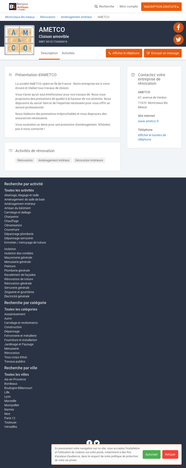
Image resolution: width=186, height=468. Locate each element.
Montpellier (11, 405)
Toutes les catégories (20, 309)
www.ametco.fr (148, 121)
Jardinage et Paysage (18, 344)
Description (49, 53)
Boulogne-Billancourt (18, 388)
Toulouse (10, 422)
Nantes (9, 409)
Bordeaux (10, 383)
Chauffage (11, 221)
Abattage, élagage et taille (21, 195)
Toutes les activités (19, 190)
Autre (8, 318)
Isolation (10, 249)
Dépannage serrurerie (18, 238)
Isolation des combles (18, 253)
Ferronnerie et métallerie (20, 335)
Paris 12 (9, 418)
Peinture (10, 266)
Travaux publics (14, 361)
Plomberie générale (17, 270)
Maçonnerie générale (18, 257)
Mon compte (129, 6)
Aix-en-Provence (15, 379)
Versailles (10, 426)
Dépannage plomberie (18, 234)
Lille (6, 392)
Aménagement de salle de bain (24, 199)
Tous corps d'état (15, 357)
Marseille (10, 401)
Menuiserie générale (17, 262)
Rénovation (12, 353)
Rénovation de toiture (18, 279)
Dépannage (12, 331)
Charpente (11, 216)
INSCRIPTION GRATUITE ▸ (161, 6)
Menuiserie (11, 348)
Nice (7, 413)
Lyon (7, 396)
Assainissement (14, 314)
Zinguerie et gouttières (19, 292)
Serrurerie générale (16, 287)
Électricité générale (16, 296)
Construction (13, 327)
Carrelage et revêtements (21, 322)
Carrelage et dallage (17, 212)
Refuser (170, 454)
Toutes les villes (16, 374)
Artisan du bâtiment (17, 208)
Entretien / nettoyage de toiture (25, 242)
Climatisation (13, 225)
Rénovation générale (18, 283)
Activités (68, 53)
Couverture (11, 229)
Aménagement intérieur (20, 203)
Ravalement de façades (20, 274)
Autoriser (151, 454)
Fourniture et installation (20, 340)
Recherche (104, 6)
